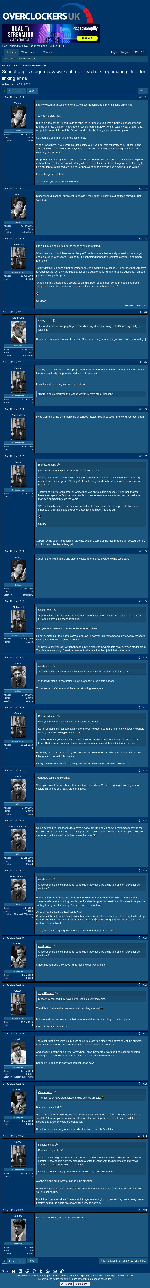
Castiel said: (45, 609)
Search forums (27, 58)
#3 (145, 238)
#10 (145, 657)
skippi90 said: (46, 993)
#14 (145, 870)
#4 (145, 312)
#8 (145, 551)
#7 (145, 456)
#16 (145, 984)
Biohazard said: (47, 464)
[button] (37, 52)
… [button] (19, 90)
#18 (145, 1083)
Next (31, 90)
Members (48, 52)
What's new (28, 52)
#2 (145, 188)
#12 (145, 770)
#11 (145, 707)
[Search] (142, 52)
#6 (145, 409)
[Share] (140, 97)
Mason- (9, 84)
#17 (145, 1033)
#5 (145, 362)
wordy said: (44, 320)
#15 (145, 937)
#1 (145, 97)
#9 (145, 601)
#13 (145, 820)
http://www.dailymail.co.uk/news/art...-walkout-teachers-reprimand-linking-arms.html (84, 104)
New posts (10, 58)
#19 (145, 1136)
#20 (145, 1210)
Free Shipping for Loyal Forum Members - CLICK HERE (33, 45)
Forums (11, 52)
